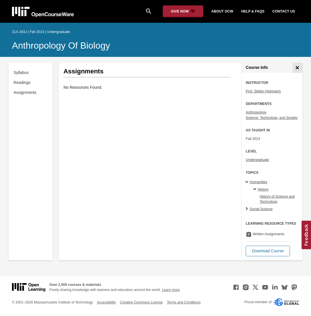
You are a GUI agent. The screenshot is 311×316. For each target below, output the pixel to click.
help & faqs (252, 11)
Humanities (258, 182)
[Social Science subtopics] (247, 209)
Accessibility (106, 302)
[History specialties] (255, 189)
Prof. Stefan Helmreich (263, 91)
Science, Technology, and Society (272, 118)
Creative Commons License (141, 302)
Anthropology (256, 112)
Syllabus (21, 72)
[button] (268, 251)
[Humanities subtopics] (247, 182)
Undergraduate (257, 160)
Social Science (261, 209)
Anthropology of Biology (61, 45)
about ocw (222, 11)
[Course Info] (297, 68)
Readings (22, 82)
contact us (284, 11)
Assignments (25, 92)
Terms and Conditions (183, 302)
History (263, 189)
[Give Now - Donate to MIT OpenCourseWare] (183, 11)
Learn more (171, 290)
